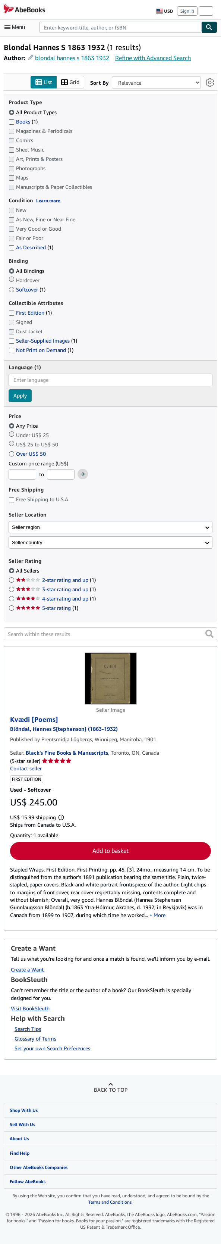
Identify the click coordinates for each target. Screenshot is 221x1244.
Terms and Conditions (110, 1202)
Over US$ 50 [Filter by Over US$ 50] (28, 453)
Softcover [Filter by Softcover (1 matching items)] (27, 289)
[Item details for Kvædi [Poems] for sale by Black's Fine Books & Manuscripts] (110, 678)
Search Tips (28, 1029)
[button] (209, 634)
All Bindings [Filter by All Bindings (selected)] (27, 271)
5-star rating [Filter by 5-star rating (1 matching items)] (47, 608)
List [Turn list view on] (43, 82)
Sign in (187, 11)
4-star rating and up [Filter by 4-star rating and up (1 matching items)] (56, 598)
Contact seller (26, 768)
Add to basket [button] (110, 850)
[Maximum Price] (61, 474)
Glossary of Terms (35, 1038)
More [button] (159, 915)
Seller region (26, 527)
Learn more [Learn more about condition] (48, 200)
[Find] (209, 27)
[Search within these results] (110, 633)
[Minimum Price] (22, 474)
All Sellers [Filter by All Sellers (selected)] (28, 570)
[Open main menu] (16, 27)
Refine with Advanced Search (153, 58)
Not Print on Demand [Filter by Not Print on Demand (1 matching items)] (41, 350)
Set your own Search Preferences (52, 1048)
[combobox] (120, 27)
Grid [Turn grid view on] (70, 82)
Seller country (27, 542)
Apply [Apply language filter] (20, 395)
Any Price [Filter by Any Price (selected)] (24, 426)
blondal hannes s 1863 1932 (72, 58)
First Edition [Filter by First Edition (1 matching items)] (30, 312)
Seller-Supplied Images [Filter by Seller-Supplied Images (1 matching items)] (43, 340)
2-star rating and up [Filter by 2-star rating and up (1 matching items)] (56, 580)
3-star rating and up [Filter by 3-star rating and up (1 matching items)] (56, 589)
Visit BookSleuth (30, 1008)
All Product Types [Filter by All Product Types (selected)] (33, 112)
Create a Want (27, 969)
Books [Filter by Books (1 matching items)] (23, 121)
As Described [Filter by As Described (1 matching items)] (31, 247)
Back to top (110, 1089)
